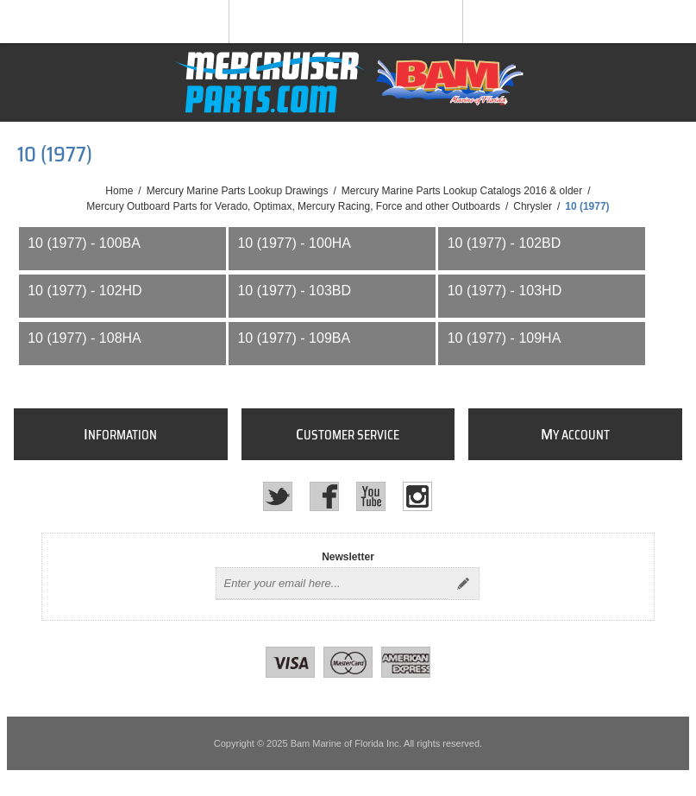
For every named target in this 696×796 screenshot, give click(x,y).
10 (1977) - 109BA (293, 338)
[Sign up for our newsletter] (332, 583)
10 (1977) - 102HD (85, 290)
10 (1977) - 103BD (294, 290)
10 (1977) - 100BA (84, 243)
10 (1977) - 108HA (84, 338)
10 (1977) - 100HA (294, 243)
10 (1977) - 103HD (505, 290)
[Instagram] (417, 496)
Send (463, 583)
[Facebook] (324, 496)
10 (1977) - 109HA (504, 338)
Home (119, 191)
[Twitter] (278, 496)
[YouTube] (371, 496)
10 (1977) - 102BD (504, 243)
